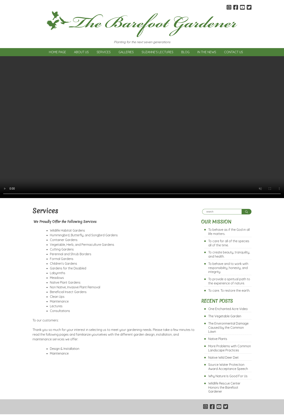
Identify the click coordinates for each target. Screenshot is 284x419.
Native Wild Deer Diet (223, 357)
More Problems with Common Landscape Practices (229, 348)
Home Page (57, 52)
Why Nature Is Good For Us (228, 376)
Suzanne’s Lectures (157, 52)
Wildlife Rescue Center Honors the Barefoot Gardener (224, 387)
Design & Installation (64, 349)
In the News (206, 52)
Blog (185, 52)
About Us (81, 52)
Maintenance (59, 353)
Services (104, 52)
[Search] (222, 211)
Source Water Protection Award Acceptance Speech (228, 367)
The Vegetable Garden (224, 316)
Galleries (126, 52)
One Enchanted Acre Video (228, 309)
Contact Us (233, 52)
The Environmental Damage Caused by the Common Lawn (228, 327)
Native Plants (217, 339)
